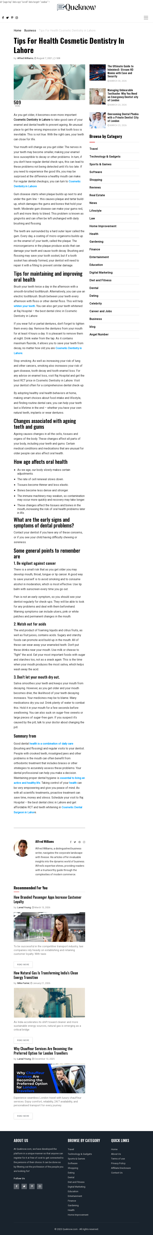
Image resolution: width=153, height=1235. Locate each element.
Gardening (73, 1204)
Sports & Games (76, 1157)
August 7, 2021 (43, 58)
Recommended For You (30, 887)
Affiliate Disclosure (121, 1167)
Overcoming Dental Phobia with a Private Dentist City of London (123, 117)
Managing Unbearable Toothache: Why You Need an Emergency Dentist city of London (123, 95)
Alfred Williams (25, 58)
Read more (23, 964)
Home (17, 30)
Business (30, 30)
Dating (71, 1171)
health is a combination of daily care (52, 743)
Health (71, 1209)
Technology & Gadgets (80, 1153)
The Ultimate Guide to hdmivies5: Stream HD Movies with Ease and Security (121, 71)
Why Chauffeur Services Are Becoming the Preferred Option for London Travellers (44, 1050)
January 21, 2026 (40, 982)
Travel (71, 1148)
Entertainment (75, 1195)
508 (56, 58)
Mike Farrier (23, 982)
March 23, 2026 (117, 104)
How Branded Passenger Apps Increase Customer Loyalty (42, 899)
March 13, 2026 (41, 907)
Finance (72, 1200)
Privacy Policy (118, 1162)
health (77, 782)
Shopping (73, 1167)
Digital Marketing (76, 1186)
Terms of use (118, 1157)
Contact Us (117, 1171)
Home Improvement (78, 1214)
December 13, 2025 (43, 1058)
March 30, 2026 (117, 81)
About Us (116, 1153)
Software (72, 1162)
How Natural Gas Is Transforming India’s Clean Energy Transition (48, 974)
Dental (71, 1176)
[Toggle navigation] (146, 17)
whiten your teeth (24, 306)
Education (73, 1190)
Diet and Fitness (76, 1181)
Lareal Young (24, 907)
